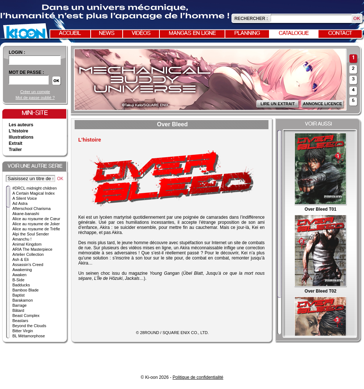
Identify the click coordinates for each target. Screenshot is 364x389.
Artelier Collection (28, 254)
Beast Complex (26, 315)
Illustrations (21, 137)
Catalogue (294, 33)
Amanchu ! (22, 239)
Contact (340, 33)
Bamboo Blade (25, 290)
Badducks (21, 285)
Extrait (15, 143)
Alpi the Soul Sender (30, 234)
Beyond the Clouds (29, 325)
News (107, 33)
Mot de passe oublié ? (35, 97)
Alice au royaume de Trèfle (36, 229)
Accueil (70, 33)
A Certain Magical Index (33, 193)
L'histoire (18, 131)
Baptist (18, 295)
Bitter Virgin (22, 331)
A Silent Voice (24, 198)
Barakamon (22, 300)
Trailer (15, 149)
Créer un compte (35, 92)
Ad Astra (20, 203)
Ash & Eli (20, 259)
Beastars (20, 320)
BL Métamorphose (28, 336)
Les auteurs (21, 124)
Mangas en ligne (192, 33)
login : (17, 52)
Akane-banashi (25, 213)
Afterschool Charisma (31, 208)
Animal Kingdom (26, 244)
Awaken (19, 275)
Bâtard (18, 310)
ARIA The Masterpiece (32, 249)
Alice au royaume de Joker (36, 224)
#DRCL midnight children (34, 188)
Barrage (19, 305)
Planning (247, 33)
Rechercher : (251, 18)
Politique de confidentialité (198, 377)
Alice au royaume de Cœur (36, 219)
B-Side (18, 280)
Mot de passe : (26, 72)
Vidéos (141, 33)
